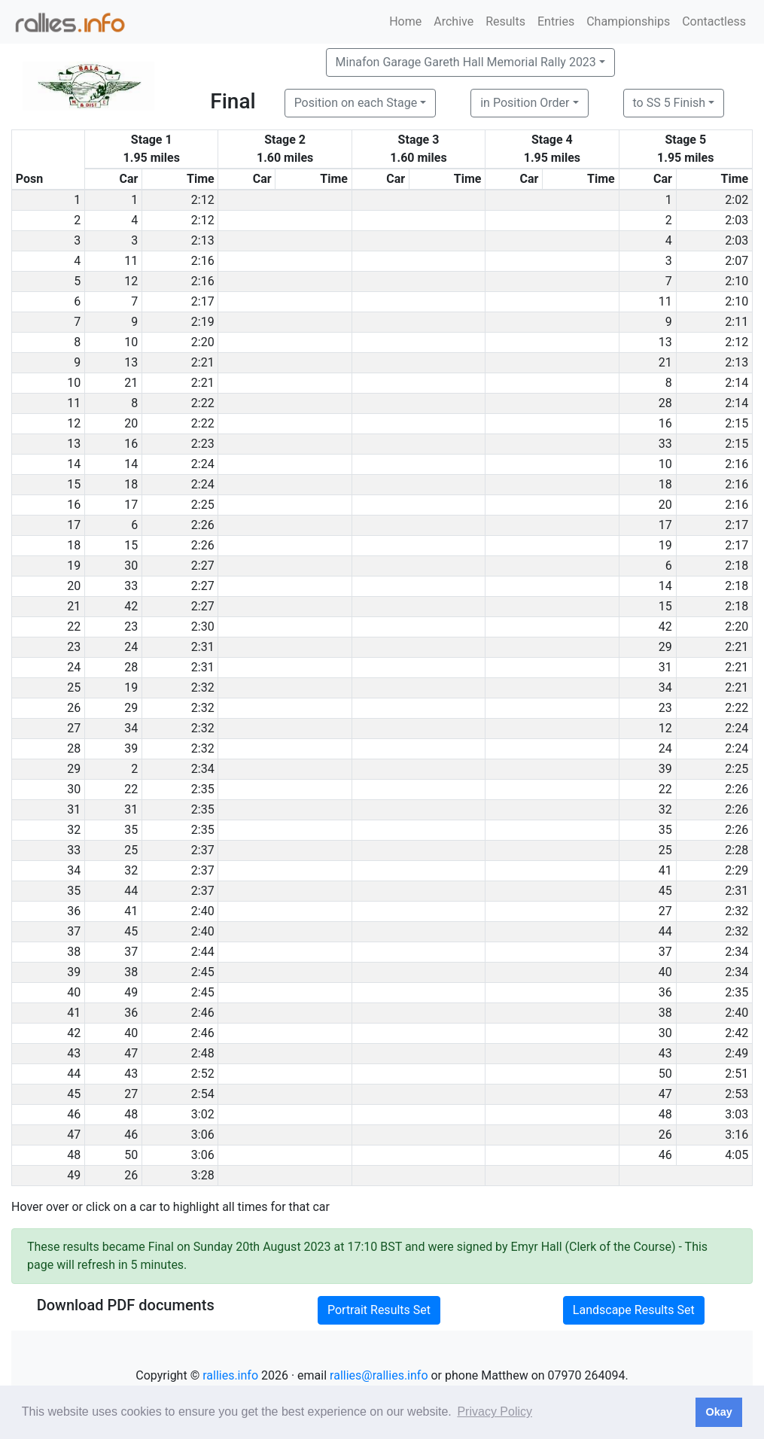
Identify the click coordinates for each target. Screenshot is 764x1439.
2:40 (203, 911)
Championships (628, 21)
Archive (453, 21)
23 (131, 626)
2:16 (203, 261)
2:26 (203, 525)
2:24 (203, 464)
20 (131, 423)
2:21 (203, 362)
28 (665, 403)
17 (131, 504)
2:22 (203, 403)
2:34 (203, 769)
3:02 (203, 1114)
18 (131, 484)
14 (131, 464)
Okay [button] (718, 1412)
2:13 (203, 240)
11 (131, 261)
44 (131, 891)
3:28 (203, 1175)
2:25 (203, 504)
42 (131, 606)
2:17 (203, 301)
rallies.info (230, 1375)
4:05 (736, 1155)
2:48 (203, 1053)
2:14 (736, 383)
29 (665, 647)
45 (665, 891)
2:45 (203, 972)
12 (131, 281)
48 (131, 1114)
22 (131, 789)
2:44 (203, 952)
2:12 (203, 200)
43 (665, 1053)
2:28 (736, 850)
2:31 (203, 647)
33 (665, 444)
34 (665, 687)
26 (665, 1134)
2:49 (736, 1053)
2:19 (203, 322)
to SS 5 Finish (669, 103)
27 (665, 911)
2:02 (736, 200)
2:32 (203, 687)
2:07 (736, 261)
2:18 (736, 565)
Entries (555, 21)
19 (665, 545)
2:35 (203, 789)
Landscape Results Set (634, 1310)
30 (131, 565)
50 (665, 1073)
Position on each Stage (356, 103)
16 (665, 423)
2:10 (736, 281)
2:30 (203, 626)
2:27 (203, 565)
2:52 (203, 1073)
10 (131, 342)
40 (665, 972)
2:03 (736, 220)
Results (505, 21)
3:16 (736, 1134)
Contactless (714, 21)
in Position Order (524, 103)
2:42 (736, 1033)
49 (131, 992)
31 (665, 667)
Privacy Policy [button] (494, 1411)
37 (131, 952)
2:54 (203, 1094)
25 (131, 850)
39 (131, 748)
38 (131, 972)
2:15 (736, 423)
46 (131, 1134)
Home (405, 21)
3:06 (203, 1134)
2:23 (203, 444)
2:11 (736, 322)
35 (131, 830)
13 (665, 342)
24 (131, 647)
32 (665, 809)
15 (131, 545)
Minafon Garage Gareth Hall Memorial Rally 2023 (466, 62)
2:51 (736, 1073)
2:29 (736, 870)
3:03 (736, 1114)
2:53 (736, 1094)
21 (665, 362)
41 (665, 870)
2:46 (203, 1012)
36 (665, 992)
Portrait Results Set (379, 1310)
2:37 (203, 850)
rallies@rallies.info (379, 1375)
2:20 (203, 342)
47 (131, 1053)
